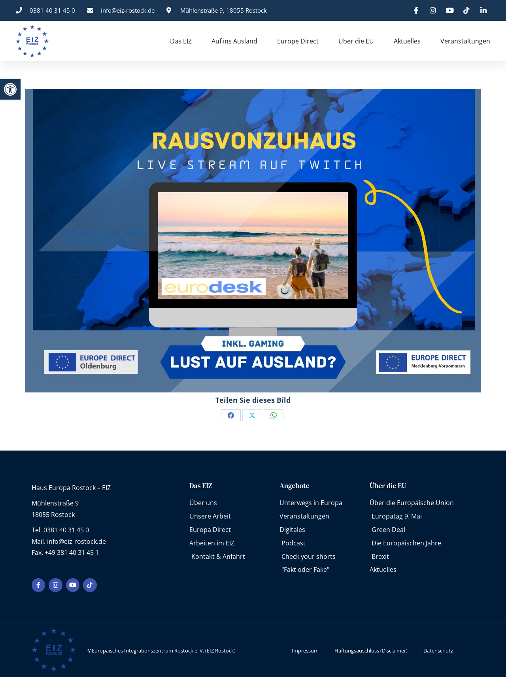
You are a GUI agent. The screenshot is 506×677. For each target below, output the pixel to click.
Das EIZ (181, 41)
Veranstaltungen (465, 41)
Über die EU (356, 41)
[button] (10, 89)
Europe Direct (298, 41)
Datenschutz (438, 650)
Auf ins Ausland (234, 41)
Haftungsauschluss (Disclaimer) (371, 650)
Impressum (305, 650)
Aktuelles (407, 41)
